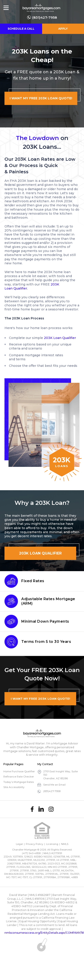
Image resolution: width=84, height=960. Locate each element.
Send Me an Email (54, 784)
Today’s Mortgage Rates (18, 782)
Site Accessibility (13, 787)
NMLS (64, 844)
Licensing (52, 844)
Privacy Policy (34, 844)
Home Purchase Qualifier (19, 771)
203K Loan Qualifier (60, 338)
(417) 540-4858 (31, 853)
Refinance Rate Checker (18, 776)
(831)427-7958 (44, 17)
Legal (19, 844)
